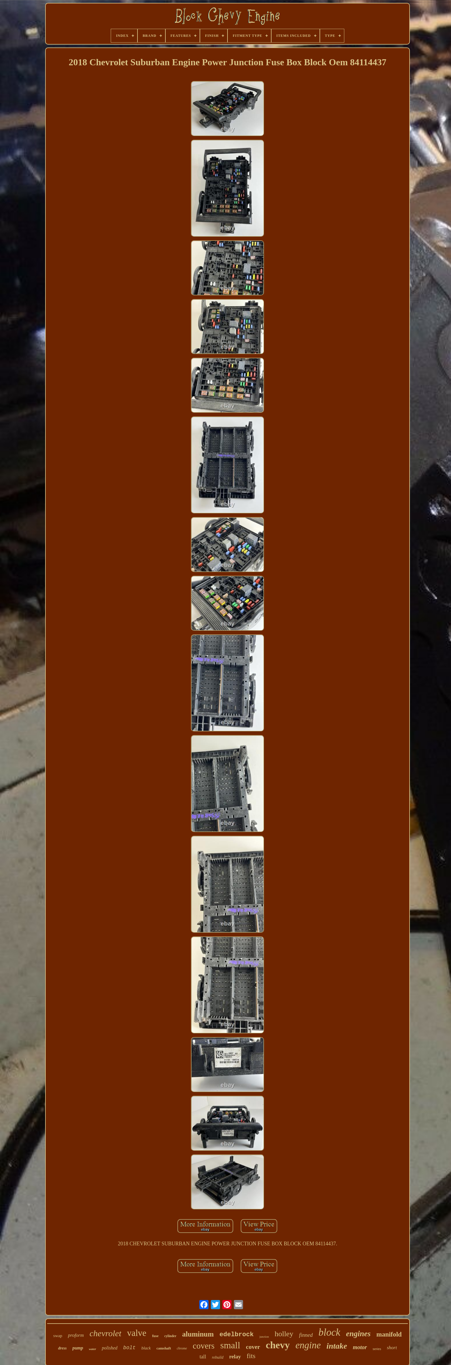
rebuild (217, 1357)
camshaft (163, 1348)
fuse (155, 1336)
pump (77, 1347)
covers (204, 1345)
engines (358, 1333)
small (230, 1345)
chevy (278, 1345)
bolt (129, 1348)
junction (264, 1336)
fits (251, 1356)
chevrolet (105, 1333)
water (92, 1349)
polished (109, 1347)
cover (253, 1346)
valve (136, 1333)
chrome (182, 1348)
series (377, 1349)
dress (62, 1348)
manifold (389, 1334)
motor (360, 1347)
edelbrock (236, 1334)
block (329, 1332)
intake (336, 1345)
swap (57, 1335)
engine (308, 1345)
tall (203, 1357)
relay (235, 1356)
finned (306, 1335)
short (392, 1347)
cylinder (170, 1336)
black (145, 1348)
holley (284, 1334)
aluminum (198, 1334)
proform (76, 1335)
